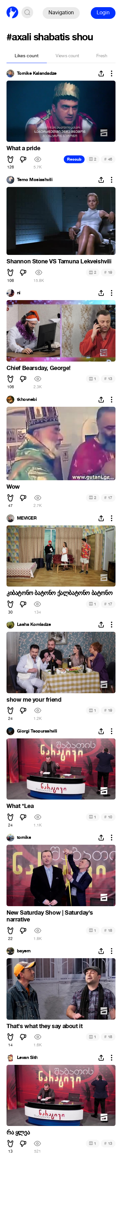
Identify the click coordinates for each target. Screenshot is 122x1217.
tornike (24, 837)
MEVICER (26, 518)
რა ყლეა (18, 1132)
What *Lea (20, 806)
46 (108, 159)
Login (103, 12)
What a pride (23, 148)
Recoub (74, 159)
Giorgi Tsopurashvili (37, 731)
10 (108, 817)
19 (108, 272)
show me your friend (34, 700)
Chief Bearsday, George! (39, 368)
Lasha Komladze (34, 624)
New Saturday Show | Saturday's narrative (50, 916)
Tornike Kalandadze (37, 73)
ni (18, 293)
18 (108, 930)
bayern (24, 951)
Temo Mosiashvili (34, 180)
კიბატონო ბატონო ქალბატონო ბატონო (59, 593)
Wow (13, 487)
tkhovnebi (27, 399)
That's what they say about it (44, 1026)
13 (108, 379)
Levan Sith (27, 1057)
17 (108, 498)
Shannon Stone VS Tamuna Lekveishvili (59, 261)
